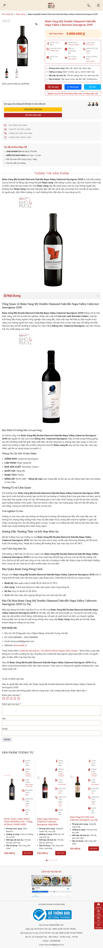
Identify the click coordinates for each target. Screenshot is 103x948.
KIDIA (26, 789)
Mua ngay (27, 848)
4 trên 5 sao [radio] (14, 692)
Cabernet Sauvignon (73, 44)
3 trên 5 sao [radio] (11, 692)
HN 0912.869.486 (76, 109)
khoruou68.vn (20, 639)
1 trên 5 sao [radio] (3, 692)
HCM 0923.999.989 (27, 109)
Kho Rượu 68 (7, 14)
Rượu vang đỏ (90, 44)
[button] (46, 855)
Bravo (60, 787)
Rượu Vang (20, 14)
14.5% (27, 800)
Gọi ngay (53, 87)
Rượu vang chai (72, 59)
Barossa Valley (90, 61)
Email (5, 723)
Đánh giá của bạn (11, 689)
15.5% (88, 53)
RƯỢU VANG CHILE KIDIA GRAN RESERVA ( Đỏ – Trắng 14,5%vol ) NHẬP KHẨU (18, 816)
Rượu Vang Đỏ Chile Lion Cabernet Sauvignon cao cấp (84, 813)
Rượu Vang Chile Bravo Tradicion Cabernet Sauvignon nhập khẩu (48, 816)
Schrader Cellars (54, 50)
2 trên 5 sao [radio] (7, 692)
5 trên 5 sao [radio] (18, 692)
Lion (92, 787)
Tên (4, 713)
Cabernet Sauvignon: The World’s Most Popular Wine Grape (49, 645)
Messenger (73, 87)
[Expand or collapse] (97, 290)
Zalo (92, 87)
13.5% (60, 798)
